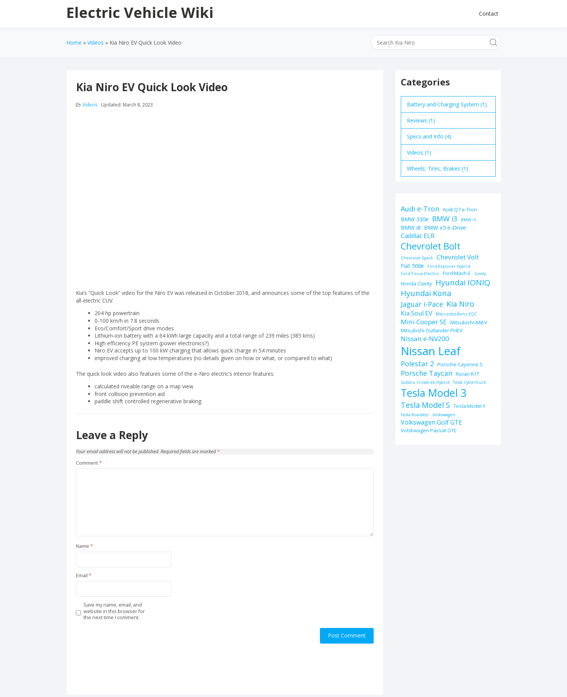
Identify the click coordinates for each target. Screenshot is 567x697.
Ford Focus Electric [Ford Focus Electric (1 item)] (420, 273)
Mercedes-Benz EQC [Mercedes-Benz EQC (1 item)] (456, 314)
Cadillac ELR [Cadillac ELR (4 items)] (417, 236)
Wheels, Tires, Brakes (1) (437, 168)
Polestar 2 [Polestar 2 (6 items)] (417, 363)
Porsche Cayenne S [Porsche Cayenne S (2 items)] (460, 364)
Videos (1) (419, 152)
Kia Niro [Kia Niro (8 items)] (460, 304)
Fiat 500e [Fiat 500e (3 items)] (412, 265)
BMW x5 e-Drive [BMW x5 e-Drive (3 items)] (445, 227)
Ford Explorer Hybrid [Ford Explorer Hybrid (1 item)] (448, 266)
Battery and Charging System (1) (447, 104)
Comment (89, 463)
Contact (488, 13)
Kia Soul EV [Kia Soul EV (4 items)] (416, 313)
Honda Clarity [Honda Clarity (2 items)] (416, 283)
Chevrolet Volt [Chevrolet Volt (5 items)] (458, 257)
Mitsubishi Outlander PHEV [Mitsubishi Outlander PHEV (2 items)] (432, 330)
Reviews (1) (421, 120)
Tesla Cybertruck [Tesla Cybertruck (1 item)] (469, 382)
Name (84, 546)
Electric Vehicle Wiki (140, 12)
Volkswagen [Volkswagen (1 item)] (444, 414)
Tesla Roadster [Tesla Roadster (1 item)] (415, 414)
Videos (89, 104)
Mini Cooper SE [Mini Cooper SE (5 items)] (424, 321)
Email (84, 576)
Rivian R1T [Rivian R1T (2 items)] (467, 373)
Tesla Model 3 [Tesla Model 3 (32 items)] (433, 393)
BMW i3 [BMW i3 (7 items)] (445, 218)
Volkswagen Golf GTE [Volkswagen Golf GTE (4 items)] (431, 422)
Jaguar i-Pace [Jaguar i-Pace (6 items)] (422, 304)
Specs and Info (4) (429, 136)
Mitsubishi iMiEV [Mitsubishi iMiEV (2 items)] (468, 322)
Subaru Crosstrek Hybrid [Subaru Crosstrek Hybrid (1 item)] (425, 382)
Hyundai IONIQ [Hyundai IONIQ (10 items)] (462, 282)
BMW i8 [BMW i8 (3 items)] (411, 227)
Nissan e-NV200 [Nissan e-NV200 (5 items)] (425, 338)
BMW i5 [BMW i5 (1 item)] (468, 219)
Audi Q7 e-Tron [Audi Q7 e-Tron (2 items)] (460, 209)
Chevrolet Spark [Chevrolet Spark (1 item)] (417, 258)
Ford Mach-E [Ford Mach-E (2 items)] (457, 273)
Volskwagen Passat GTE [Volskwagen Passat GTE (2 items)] (428, 430)
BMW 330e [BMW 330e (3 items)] (415, 219)
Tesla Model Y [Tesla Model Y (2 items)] (469, 405)
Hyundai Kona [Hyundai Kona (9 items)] (426, 293)
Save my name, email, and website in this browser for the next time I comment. (114, 611)
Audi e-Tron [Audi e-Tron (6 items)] (420, 208)
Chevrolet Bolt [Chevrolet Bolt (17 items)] (430, 246)
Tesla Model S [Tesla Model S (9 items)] (425, 405)
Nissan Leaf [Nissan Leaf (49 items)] (431, 351)
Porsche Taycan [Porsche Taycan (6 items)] (426, 373)
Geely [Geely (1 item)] (480, 273)
